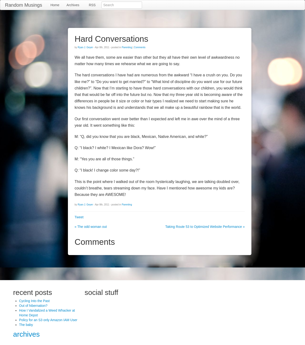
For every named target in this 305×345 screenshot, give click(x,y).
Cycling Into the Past (34, 301)
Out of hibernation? (33, 306)
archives (26, 334)
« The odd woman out (91, 227)
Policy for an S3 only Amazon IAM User (48, 320)
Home (55, 5)
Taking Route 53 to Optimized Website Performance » (205, 227)
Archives (72, 5)
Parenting (127, 47)
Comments (139, 47)
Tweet (79, 217)
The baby (26, 325)
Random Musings (23, 5)
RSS (92, 5)
